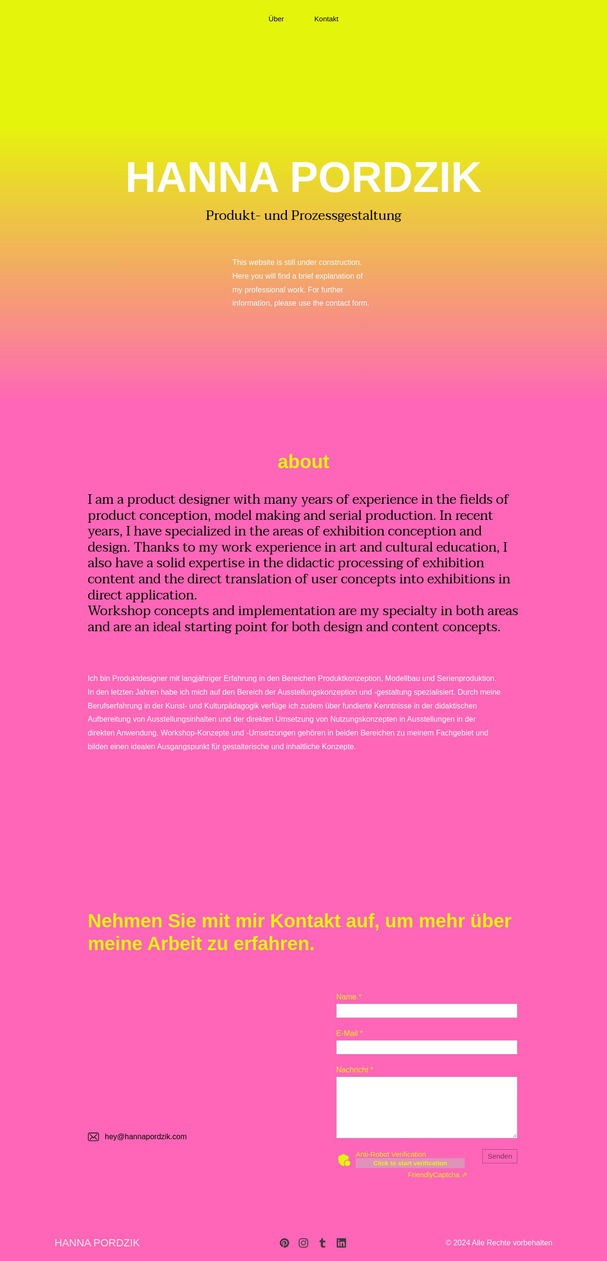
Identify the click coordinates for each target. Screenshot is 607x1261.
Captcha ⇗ (438, 1174)
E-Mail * (349, 1033)
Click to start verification (410, 1163)
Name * (348, 997)
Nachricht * (354, 1070)
